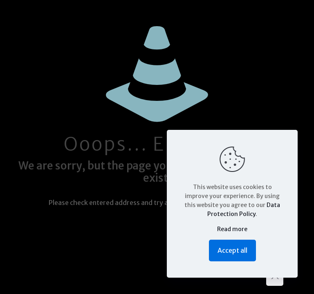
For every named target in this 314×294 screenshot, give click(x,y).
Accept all (232, 250)
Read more (232, 229)
